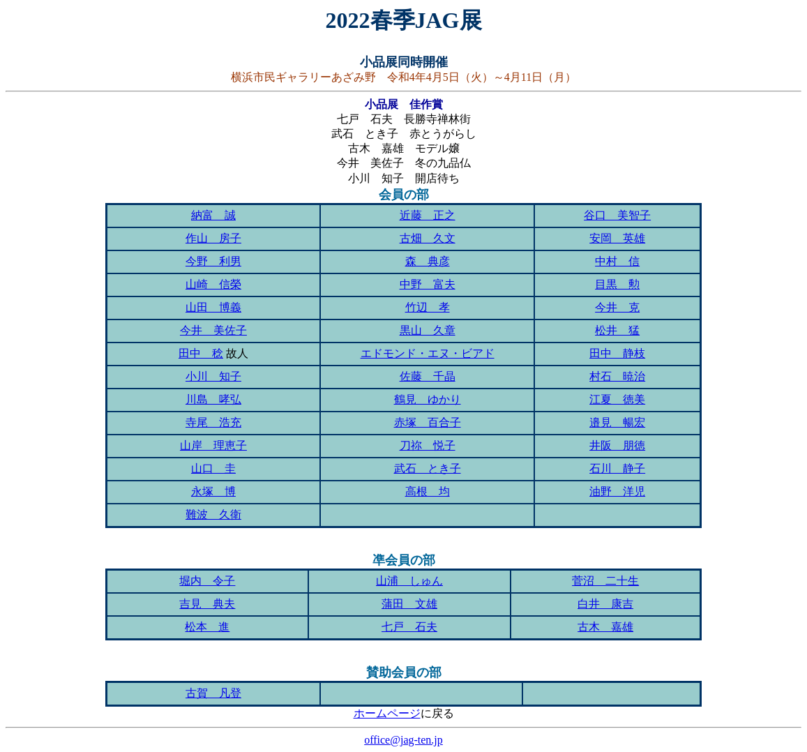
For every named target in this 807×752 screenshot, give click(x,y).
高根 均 (427, 491)
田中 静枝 (617, 353)
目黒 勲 (617, 284)
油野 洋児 (617, 491)
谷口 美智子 (617, 215)
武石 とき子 (427, 468)
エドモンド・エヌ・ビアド (428, 353)
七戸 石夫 (409, 627)
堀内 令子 (207, 581)
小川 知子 (213, 376)
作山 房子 (213, 238)
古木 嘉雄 (605, 627)
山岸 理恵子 (213, 445)
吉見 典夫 (207, 604)
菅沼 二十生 (605, 581)
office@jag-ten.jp (403, 740)
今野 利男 (213, 261)
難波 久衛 (213, 514)
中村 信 (617, 261)
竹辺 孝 (427, 307)
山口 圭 (213, 468)
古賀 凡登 (213, 693)
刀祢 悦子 (427, 445)
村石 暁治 (617, 376)
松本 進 (207, 627)
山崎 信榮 (213, 284)
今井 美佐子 (213, 330)
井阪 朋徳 (617, 445)
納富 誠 (213, 215)
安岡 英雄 (617, 238)
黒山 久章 (427, 330)
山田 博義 (213, 307)
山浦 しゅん (409, 581)
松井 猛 (617, 330)
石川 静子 (617, 468)
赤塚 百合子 (427, 422)
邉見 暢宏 (617, 422)
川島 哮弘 (213, 399)
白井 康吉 (605, 604)
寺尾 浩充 (213, 422)
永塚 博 (213, 491)
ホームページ (387, 713)
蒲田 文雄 (409, 604)
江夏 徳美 (617, 399)
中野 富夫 (427, 284)
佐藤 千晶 (427, 376)
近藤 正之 (427, 215)
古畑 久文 (427, 238)
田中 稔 (201, 353)
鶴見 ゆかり (427, 399)
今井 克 (617, 307)
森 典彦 (427, 261)
